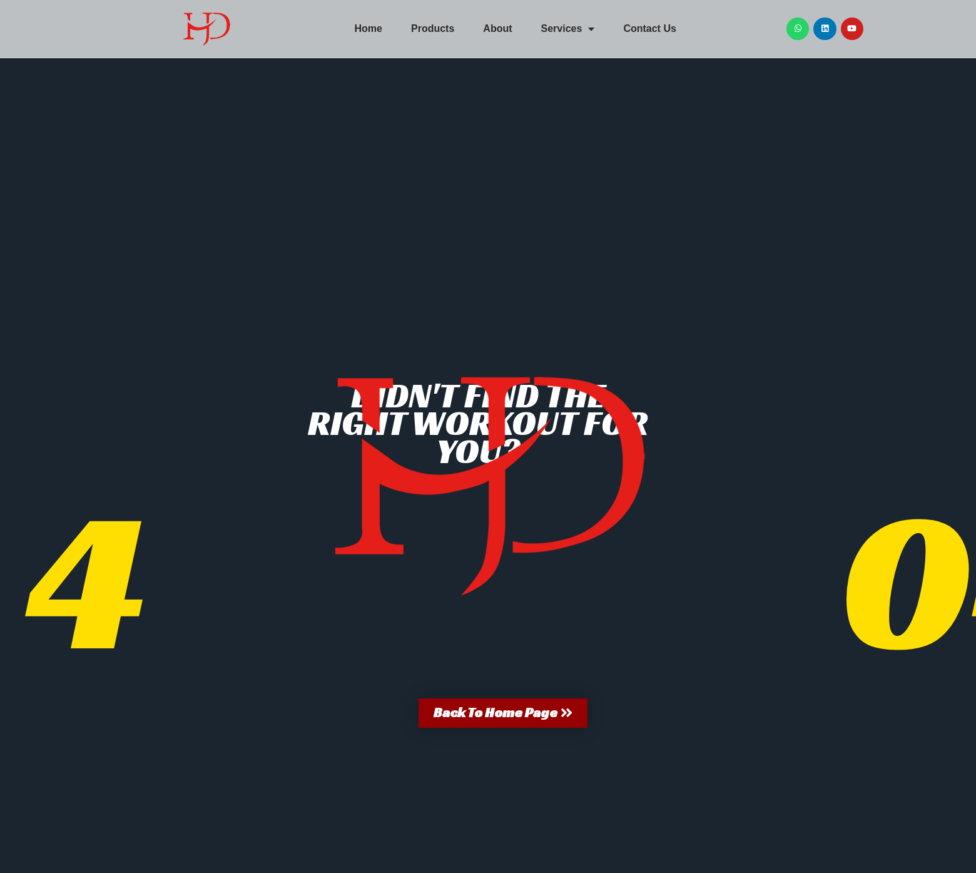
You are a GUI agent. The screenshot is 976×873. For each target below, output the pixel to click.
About (497, 28)
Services (568, 29)
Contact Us (649, 28)
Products (432, 28)
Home (368, 28)
